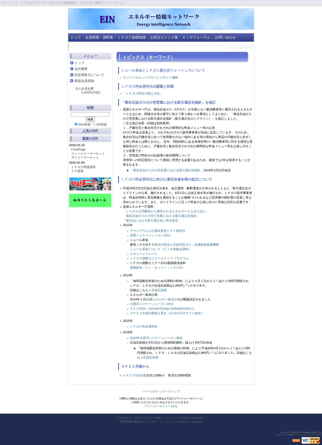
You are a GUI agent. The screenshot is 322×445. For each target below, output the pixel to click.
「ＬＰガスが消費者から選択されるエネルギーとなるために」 (166, 211)
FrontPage (78, 149)
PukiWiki (289, 435)
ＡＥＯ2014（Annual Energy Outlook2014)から (162, 308)
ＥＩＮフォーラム (196, 37)
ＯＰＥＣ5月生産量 (136, 375)
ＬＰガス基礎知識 (132, 37)
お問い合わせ (225, 37)
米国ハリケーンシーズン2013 (150, 235)
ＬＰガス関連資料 (83, 167)
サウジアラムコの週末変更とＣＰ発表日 (157, 230)
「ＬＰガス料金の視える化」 (143, 93)
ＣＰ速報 (77, 171)
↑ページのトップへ (155, 391)
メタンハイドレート (143, 253)
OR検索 (100, 124)
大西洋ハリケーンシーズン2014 (151, 304)
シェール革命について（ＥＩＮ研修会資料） (160, 249)
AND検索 (82, 124)
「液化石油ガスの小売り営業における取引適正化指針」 (161, 216)
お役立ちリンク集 (164, 37)
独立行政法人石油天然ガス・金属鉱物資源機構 (186, 244)
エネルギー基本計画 (166, 299)
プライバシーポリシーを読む (161, 406)
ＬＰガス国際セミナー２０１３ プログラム (159, 258)
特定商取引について (89, 75)
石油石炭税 (159, 290)
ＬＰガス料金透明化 (137, 86)
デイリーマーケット (85, 157)
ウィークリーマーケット (88, 153)
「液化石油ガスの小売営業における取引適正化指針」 (166, 170)
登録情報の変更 (82, 46)
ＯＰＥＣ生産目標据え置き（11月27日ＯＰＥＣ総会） (167, 313)
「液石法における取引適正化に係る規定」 (152, 220)
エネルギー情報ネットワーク (159, 417)
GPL (312, 435)
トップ (75, 37)
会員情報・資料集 (99, 37)
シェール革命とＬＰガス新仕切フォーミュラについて (163, 70)
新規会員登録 (84, 81)
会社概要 (81, 69)
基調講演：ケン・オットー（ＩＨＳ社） (157, 267)
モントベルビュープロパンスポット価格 (150, 77)
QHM (318, 435)
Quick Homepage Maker (304, 432)
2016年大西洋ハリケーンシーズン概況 (156, 338)
